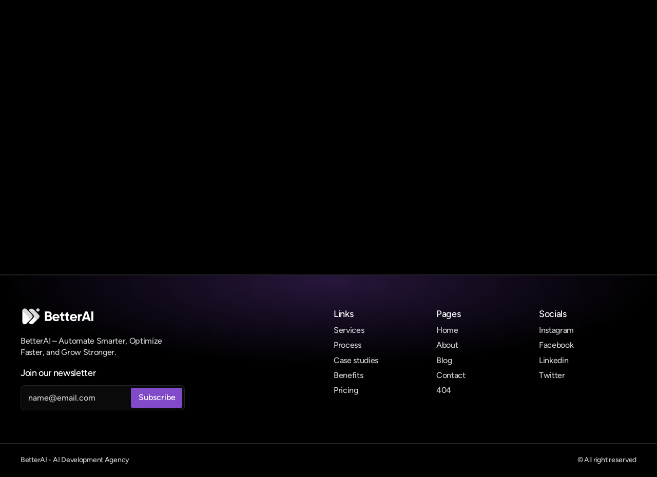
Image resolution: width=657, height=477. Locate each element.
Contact (451, 375)
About (447, 345)
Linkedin (553, 360)
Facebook (556, 345)
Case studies (356, 360)
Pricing (346, 390)
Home (447, 330)
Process (347, 345)
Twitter (552, 375)
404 (443, 390)
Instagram (556, 330)
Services (349, 330)
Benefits (348, 375)
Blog (444, 360)
